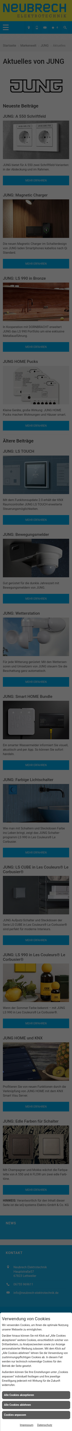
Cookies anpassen (15, 1414)
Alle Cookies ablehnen (17, 1404)
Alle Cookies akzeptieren (19, 1395)
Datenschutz (44, 1425)
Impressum (26, 1425)
